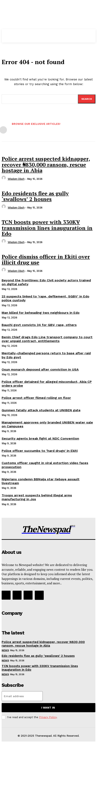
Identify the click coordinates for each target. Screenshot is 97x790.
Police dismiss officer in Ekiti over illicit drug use (46, 259)
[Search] (86, 98)
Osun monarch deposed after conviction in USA (40, 369)
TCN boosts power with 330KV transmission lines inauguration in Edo (47, 227)
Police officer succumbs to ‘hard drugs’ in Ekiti (40, 451)
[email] (22, 696)
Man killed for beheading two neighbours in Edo (41, 313)
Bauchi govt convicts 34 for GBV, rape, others (39, 325)
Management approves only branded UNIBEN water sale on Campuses (47, 424)
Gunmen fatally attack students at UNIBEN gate (41, 410)
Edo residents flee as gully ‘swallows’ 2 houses (35, 196)
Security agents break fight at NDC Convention (40, 438)
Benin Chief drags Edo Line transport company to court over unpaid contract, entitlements (47, 339)
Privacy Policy (48, 717)
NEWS (5, 650)
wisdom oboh (16, 178)
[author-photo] (4, 178)
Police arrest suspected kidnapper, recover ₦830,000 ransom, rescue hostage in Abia (46, 164)
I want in (48, 707)
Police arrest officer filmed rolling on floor (36, 398)
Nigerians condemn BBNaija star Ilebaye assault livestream (41, 481)
